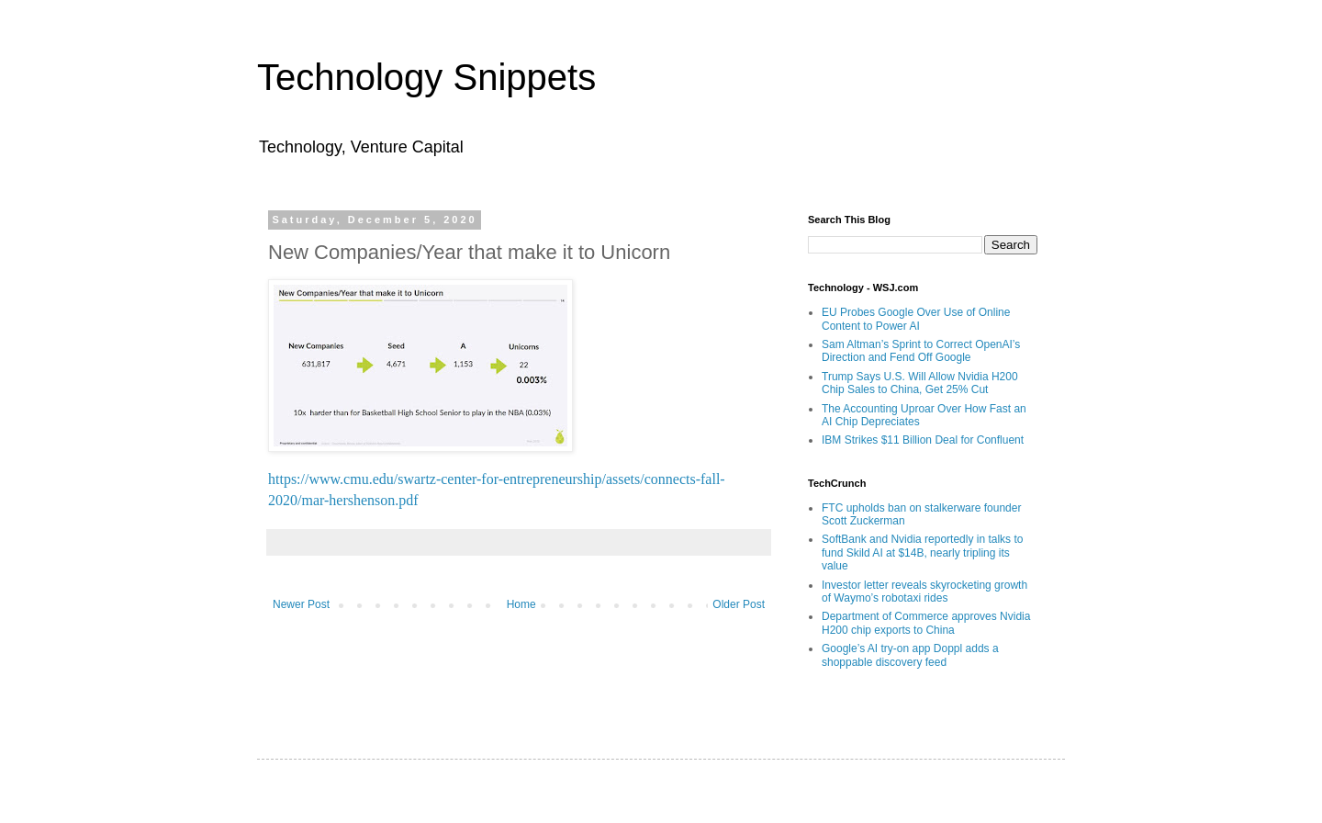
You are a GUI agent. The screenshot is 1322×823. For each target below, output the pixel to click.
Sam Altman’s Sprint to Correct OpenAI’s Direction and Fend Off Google (921, 351)
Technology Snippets (426, 77)
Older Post (738, 604)
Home (521, 604)
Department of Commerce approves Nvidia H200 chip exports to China (926, 623)
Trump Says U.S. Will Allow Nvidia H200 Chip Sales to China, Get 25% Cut (920, 383)
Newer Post (301, 604)
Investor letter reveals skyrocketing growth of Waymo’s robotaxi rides (924, 591)
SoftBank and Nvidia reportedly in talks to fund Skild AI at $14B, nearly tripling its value (922, 552)
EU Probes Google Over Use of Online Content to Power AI (916, 319)
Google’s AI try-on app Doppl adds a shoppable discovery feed (910, 655)
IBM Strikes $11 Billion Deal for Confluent (923, 440)
